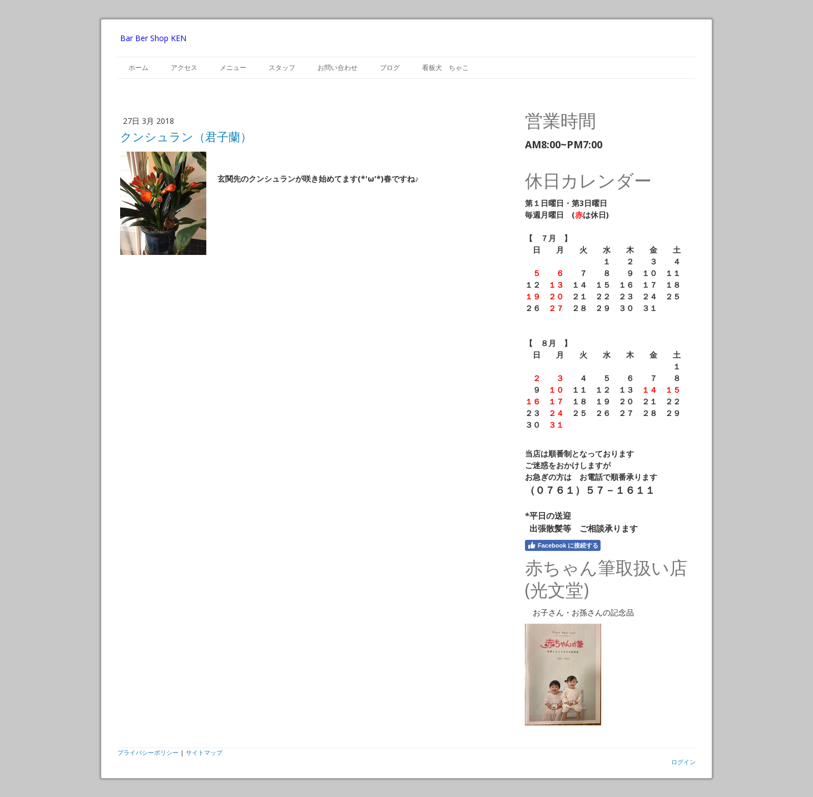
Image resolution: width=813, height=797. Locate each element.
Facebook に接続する (562, 545)
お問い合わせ (338, 67)
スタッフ (282, 67)
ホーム (138, 67)
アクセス (184, 67)
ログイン (683, 762)
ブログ (390, 67)
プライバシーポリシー (148, 752)
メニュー (233, 67)
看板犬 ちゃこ (445, 67)
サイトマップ (204, 752)
